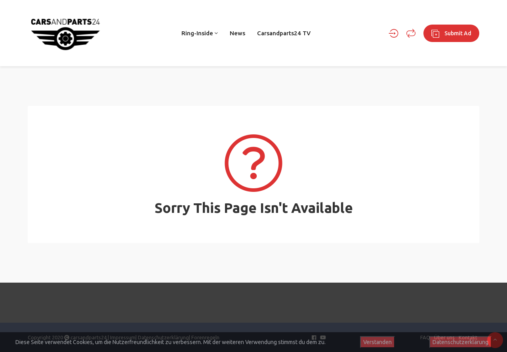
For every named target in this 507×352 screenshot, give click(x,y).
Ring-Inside (199, 33)
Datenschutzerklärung (460, 342)
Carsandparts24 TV (284, 33)
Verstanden (377, 342)
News (237, 33)
